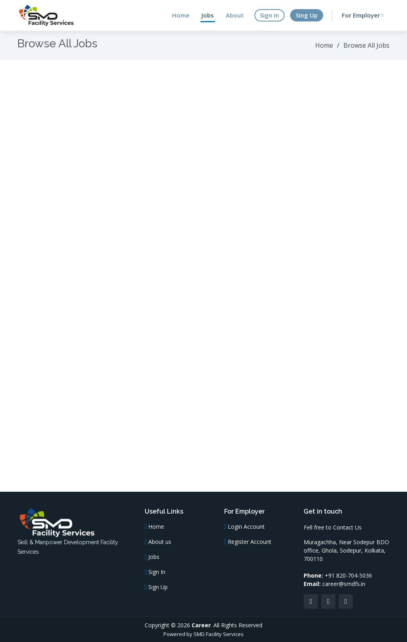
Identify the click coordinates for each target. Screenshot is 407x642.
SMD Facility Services (219, 634)
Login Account (246, 527)
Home (181, 15)
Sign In (269, 15)
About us (159, 542)
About (235, 15)
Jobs (208, 15)
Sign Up (158, 587)
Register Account (249, 542)
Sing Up (307, 15)
